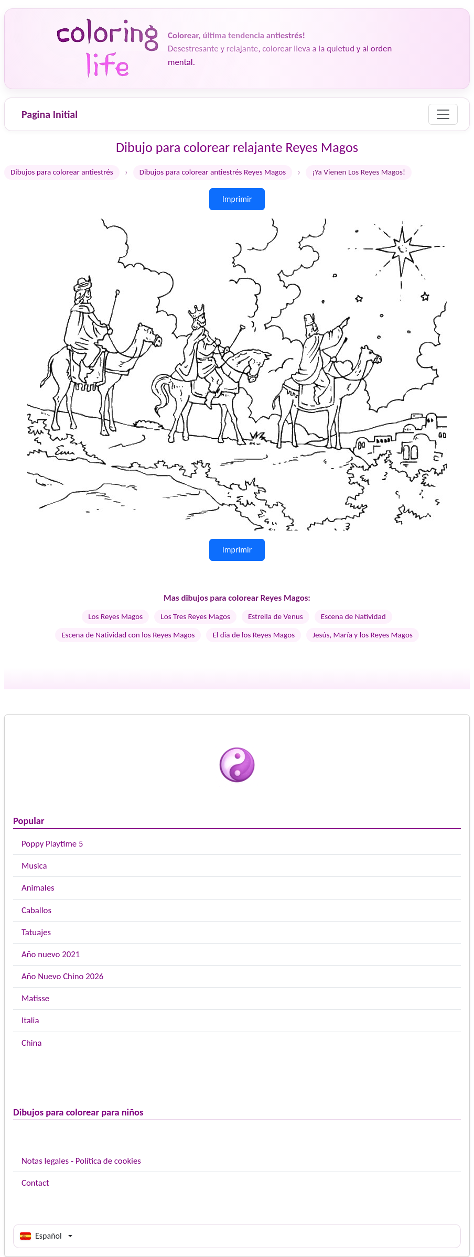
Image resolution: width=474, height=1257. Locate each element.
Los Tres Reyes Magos (195, 616)
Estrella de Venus (275, 616)
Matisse (35, 998)
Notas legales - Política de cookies (81, 1160)
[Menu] (443, 114)
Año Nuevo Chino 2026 (62, 976)
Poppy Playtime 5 (52, 843)
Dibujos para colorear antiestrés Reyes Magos (212, 172)
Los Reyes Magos (115, 616)
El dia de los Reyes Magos (253, 635)
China (31, 1042)
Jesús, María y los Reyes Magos (363, 635)
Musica (34, 865)
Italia (30, 1020)
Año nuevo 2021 (50, 954)
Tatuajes (36, 932)
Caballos (36, 910)
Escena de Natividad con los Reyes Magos (128, 635)
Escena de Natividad (353, 616)
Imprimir (237, 199)
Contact (35, 1182)
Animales (38, 887)
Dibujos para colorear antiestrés (61, 172)
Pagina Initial (49, 114)
